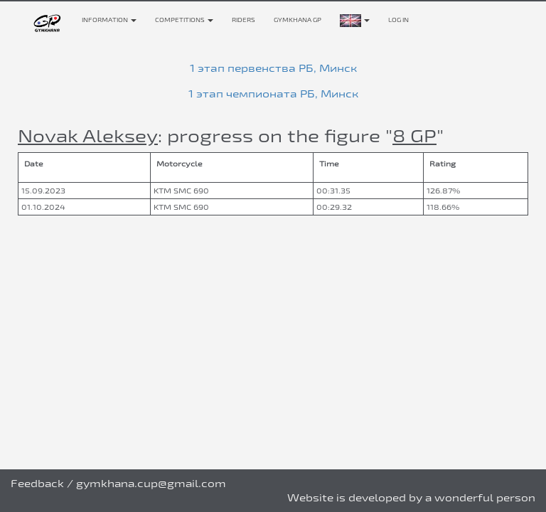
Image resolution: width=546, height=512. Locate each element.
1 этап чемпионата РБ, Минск (273, 93)
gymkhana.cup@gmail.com (151, 483)
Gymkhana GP (297, 19)
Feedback (37, 483)
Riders (243, 19)
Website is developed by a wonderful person (411, 497)
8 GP (414, 135)
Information (109, 19)
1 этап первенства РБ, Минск (273, 68)
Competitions (184, 19)
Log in (398, 19)
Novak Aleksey (88, 135)
